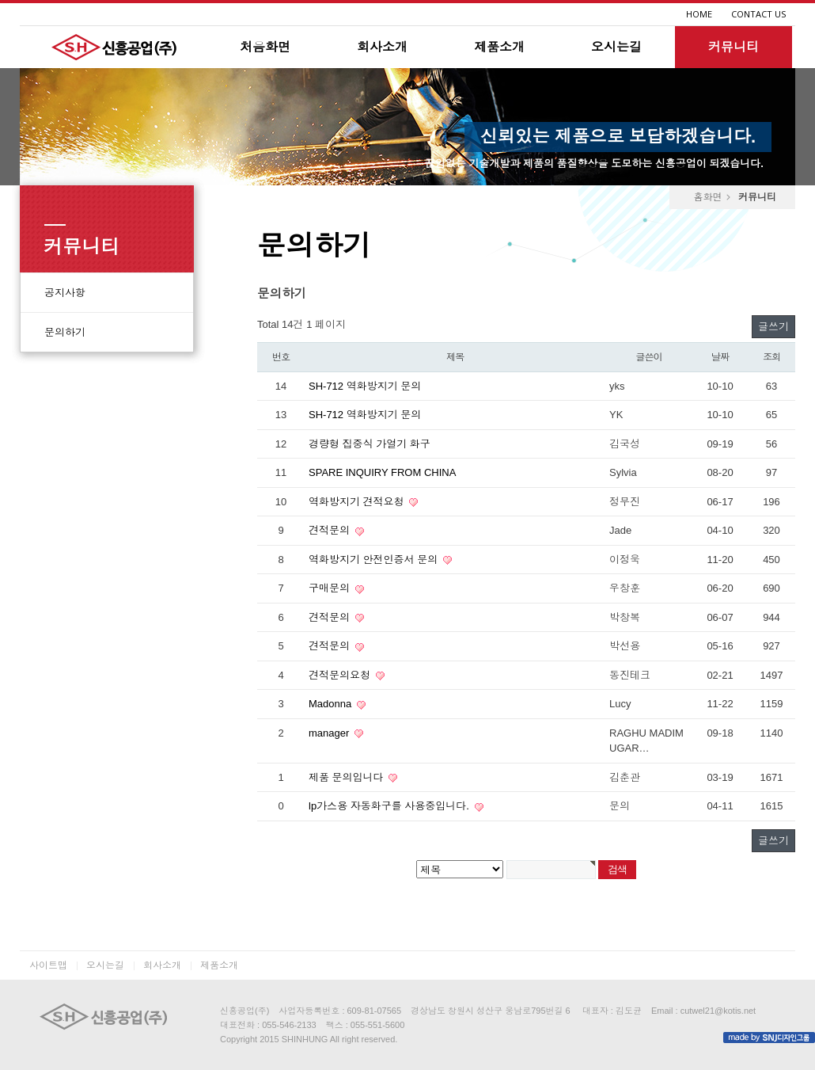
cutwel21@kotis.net (718, 1010)
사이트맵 (48, 965)
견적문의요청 (341, 675)
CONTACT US (758, 14)
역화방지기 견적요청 (358, 502)
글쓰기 (773, 327)
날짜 (720, 357)
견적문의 (331, 530)
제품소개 (499, 47)
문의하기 (64, 332)
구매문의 (331, 588)
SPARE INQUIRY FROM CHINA (382, 472)
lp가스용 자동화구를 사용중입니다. (390, 806)
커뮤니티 (733, 47)
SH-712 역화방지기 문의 (365, 386)
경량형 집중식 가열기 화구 (369, 444)
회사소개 (382, 47)
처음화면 (265, 47)
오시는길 (616, 47)
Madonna (331, 704)
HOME (699, 14)
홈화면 (707, 197)
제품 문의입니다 (347, 777)
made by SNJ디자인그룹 (769, 1037)
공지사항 (64, 293)
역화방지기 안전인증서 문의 (375, 559)
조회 (771, 357)
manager (330, 733)
